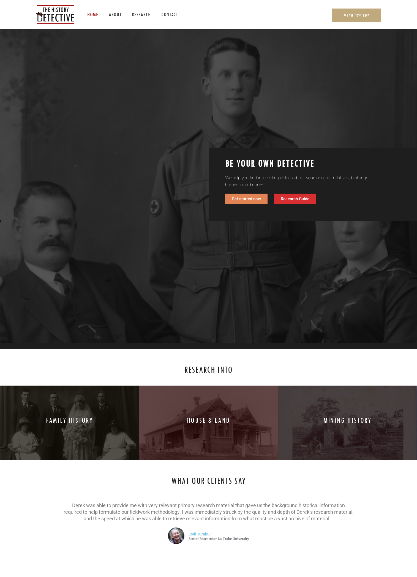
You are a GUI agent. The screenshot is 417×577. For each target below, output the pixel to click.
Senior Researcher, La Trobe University (219, 538)
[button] (295, 199)
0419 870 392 (357, 15)
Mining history (347, 420)
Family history (69, 420)
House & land (208, 420)
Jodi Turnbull (200, 534)
